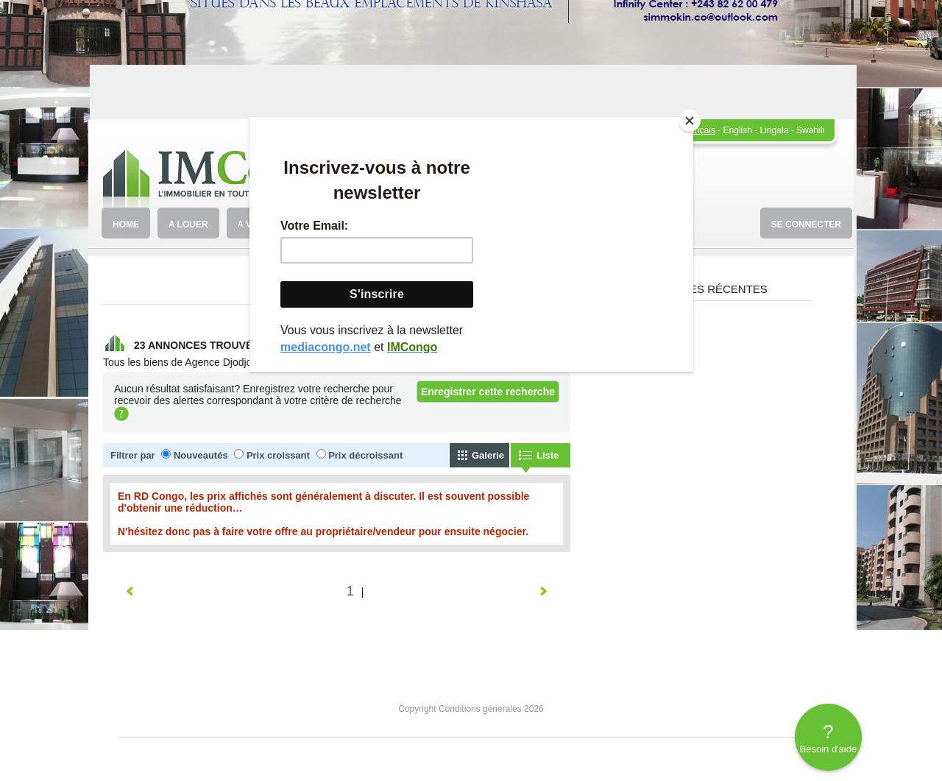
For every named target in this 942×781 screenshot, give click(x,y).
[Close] (690, 121)
